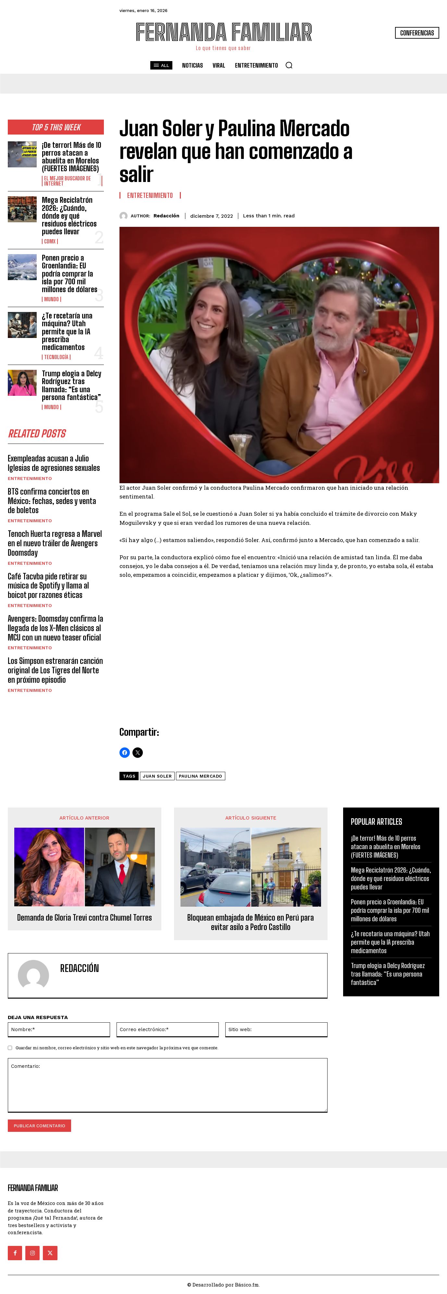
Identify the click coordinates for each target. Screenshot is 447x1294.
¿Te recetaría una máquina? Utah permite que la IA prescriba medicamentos (67, 331)
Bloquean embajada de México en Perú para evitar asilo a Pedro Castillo (250, 922)
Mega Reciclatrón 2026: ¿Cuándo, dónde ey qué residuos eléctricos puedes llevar (69, 216)
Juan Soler (157, 776)
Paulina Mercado (200, 776)
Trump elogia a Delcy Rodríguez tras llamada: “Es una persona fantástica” (71, 385)
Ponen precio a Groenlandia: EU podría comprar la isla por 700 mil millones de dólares (69, 273)
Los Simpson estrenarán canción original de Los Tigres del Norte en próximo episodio (55, 670)
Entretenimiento (30, 478)
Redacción (166, 216)
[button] (289, 65)
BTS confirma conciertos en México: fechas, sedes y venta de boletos (52, 501)
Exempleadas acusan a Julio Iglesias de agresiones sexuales (54, 463)
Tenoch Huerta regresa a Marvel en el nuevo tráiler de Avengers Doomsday (55, 543)
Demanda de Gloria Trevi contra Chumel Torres (84, 917)
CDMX (50, 241)
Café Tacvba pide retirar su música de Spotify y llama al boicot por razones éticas (48, 586)
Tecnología (56, 357)
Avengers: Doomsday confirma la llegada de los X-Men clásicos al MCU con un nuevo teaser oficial (55, 628)
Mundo (51, 299)
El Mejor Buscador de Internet (67, 181)
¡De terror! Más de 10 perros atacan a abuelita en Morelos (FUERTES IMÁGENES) (71, 157)
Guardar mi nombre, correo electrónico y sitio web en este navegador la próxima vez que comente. (117, 1048)
